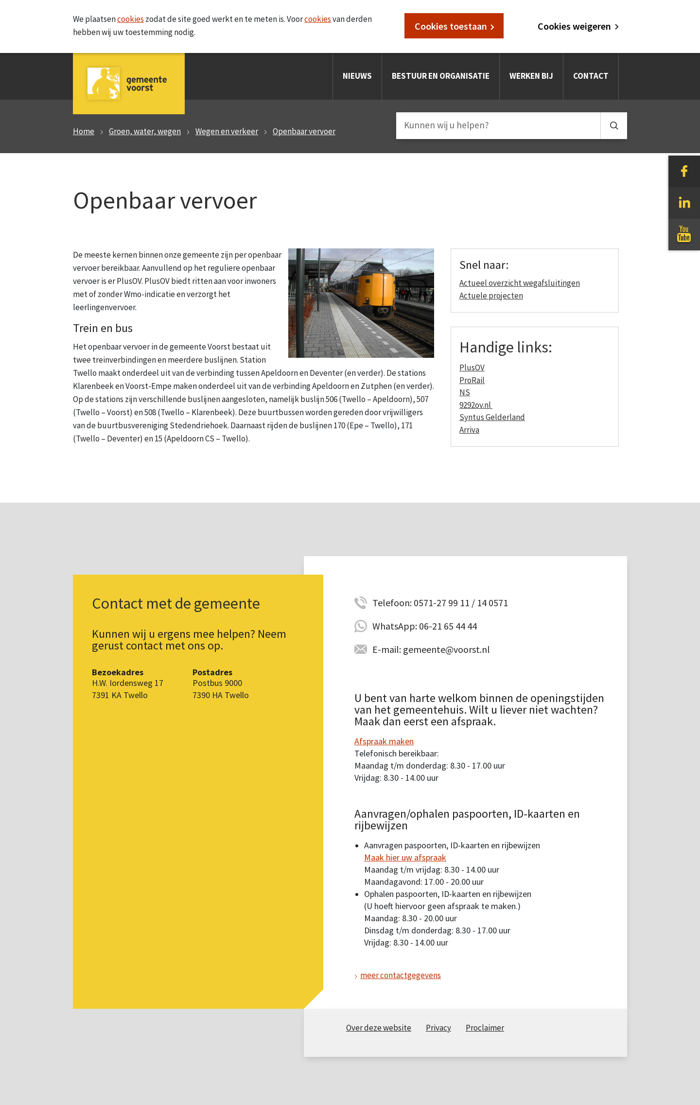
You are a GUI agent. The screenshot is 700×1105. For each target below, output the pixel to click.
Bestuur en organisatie (441, 75)
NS (464, 392)
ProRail (472, 380)
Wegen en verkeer (226, 131)
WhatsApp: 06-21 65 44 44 (424, 626)
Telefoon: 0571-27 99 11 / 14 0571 (440, 602)
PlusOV (472, 367)
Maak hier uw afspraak (405, 857)
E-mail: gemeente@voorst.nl (431, 649)
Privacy (438, 1027)
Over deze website (378, 1027)
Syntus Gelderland (492, 417)
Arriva (469, 429)
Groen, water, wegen (145, 131)
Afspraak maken (384, 741)
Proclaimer (485, 1027)
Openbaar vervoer (304, 131)
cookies (130, 19)
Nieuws (357, 75)
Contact (591, 75)
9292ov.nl (475, 405)
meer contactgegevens (400, 975)
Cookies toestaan (451, 26)
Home (83, 131)
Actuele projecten (491, 295)
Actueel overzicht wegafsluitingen (519, 283)
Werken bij (531, 75)
